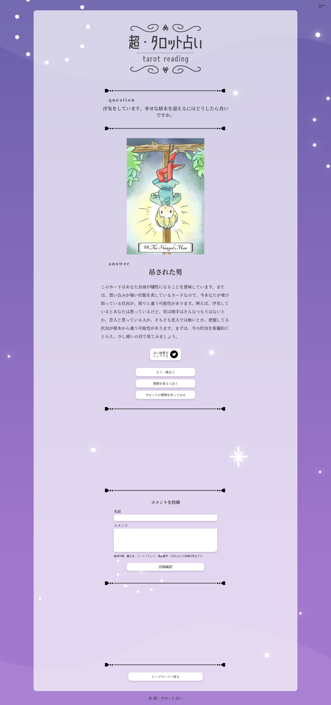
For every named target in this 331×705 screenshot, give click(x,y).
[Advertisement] (165, 449)
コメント (121, 525)
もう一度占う (165, 372)
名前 (117, 511)
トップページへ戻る (165, 676)
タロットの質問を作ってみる (165, 395)
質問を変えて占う (165, 383)
